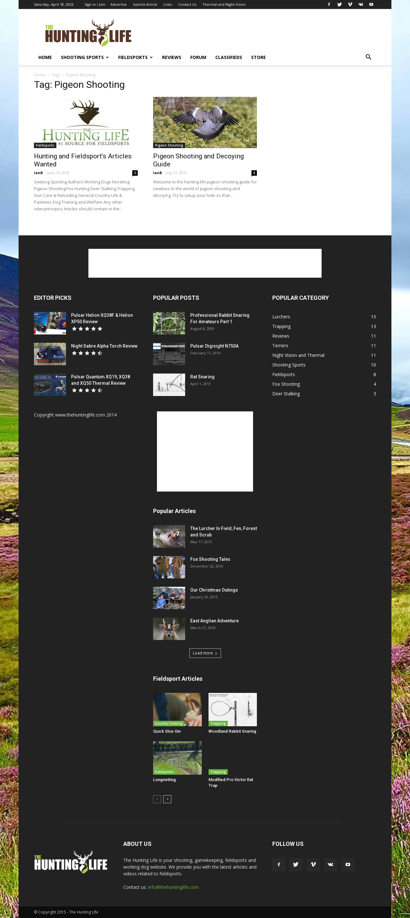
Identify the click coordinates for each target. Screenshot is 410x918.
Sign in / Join (95, 4)
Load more (205, 653)
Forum (198, 57)
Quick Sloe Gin (167, 731)
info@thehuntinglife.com (173, 887)
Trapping (218, 723)
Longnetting (164, 779)
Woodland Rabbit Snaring (232, 731)
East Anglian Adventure (214, 620)
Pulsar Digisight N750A (214, 346)
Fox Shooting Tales (210, 559)
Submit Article (145, 4)
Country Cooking (169, 723)
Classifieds (228, 57)
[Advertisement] (259, 32)
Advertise (119, 4)
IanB (38, 172)
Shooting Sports (85, 57)
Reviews (171, 57)
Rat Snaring (202, 376)
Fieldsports (135, 57)
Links (167, 4)
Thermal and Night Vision (224, 4)
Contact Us (187, 4)
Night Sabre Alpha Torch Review (104, 346)
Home (45, 57)
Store (258, 57)
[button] (368, 58)
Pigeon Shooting (169, 145)
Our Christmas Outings (214, 590)
